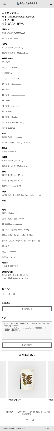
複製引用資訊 (27, 345)
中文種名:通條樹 (14, 400)
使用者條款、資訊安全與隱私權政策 (36, 413)
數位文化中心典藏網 (27, 3)
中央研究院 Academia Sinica (13, 428)
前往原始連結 (27, 309)
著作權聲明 (21, 412)
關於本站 (9, 412)
